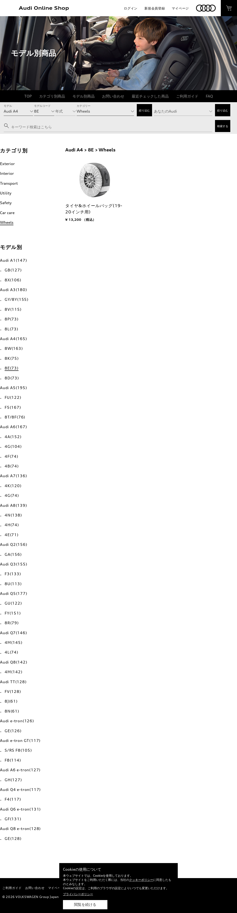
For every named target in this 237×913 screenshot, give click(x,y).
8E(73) (12, 368)
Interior (7, 173)
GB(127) (13, 270)
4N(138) (13, 515)
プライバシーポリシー (78, 894)
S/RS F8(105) (18, 750)
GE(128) (13, 838)
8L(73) (11, 329)
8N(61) (12, 711)
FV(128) (13, 691)
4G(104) (13, 446)
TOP (28, 96)
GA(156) (13, 554)
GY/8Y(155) (16, 299)
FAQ (209, 96)
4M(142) (13, 672)
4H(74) (12, 525)
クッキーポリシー (141, 880)
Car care (7, 212)
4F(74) (11, 456)
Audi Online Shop (44, 8)
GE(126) (13, 731)
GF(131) (13, 819)
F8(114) (13, 760)
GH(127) (13, 780)
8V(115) (13, 309)
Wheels (6, 222)
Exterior (7, 163)
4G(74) (12, 495)
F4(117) (13, 799)
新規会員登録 (154, 8)
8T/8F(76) (15, 417)
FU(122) (13, 397)
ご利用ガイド (187, 96)
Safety (6, 202)
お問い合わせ (113, 96)
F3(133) (13, 574)
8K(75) (12, 358)
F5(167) (13, 407)
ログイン (130, 8)
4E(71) (12, 534)
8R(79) (12, 623)
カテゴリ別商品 (52, 96)
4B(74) (12, 466)
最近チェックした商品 (150, 96)
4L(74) (11, 652)
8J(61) (11, 701)
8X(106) (13, 280)
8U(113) (13, 583)
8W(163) (14, 348)
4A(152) (13, 436)
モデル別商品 (83, 96)
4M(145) (13, 642)
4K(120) (13, 485)
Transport (9, 183)
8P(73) (12, 319)
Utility (5, 193)
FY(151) (13, 613)
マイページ (180, 8)
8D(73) (12, 378)
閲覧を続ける (85, 905)
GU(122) (13, 603)
